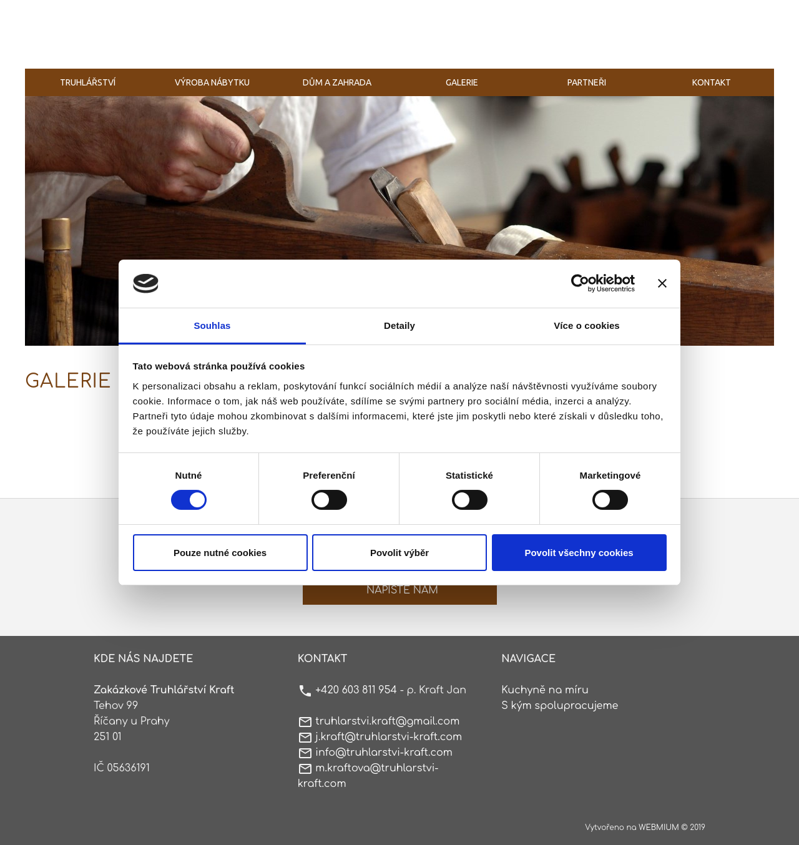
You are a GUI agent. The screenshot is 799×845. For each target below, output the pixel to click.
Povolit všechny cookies (578, 552)
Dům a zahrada (337, 82)
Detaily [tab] (399, 325)
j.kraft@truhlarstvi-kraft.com (388, 737)
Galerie (462, 82)
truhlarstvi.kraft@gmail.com (387, 721)
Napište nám (402, 590)
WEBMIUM (659, 827)
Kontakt (711, 82)
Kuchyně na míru (545, 690)
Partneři (586, 82)
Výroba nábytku (212, 82)
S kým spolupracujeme (559, 705)
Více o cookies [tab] (587, 325)
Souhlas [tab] (212, 325)
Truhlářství (87, 82)
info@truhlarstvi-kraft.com (384, 752)
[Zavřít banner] (662, 283)
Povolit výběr (399, 552)
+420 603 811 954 (356, 690)
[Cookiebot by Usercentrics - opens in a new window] (580, 283)
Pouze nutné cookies (220, 552)
